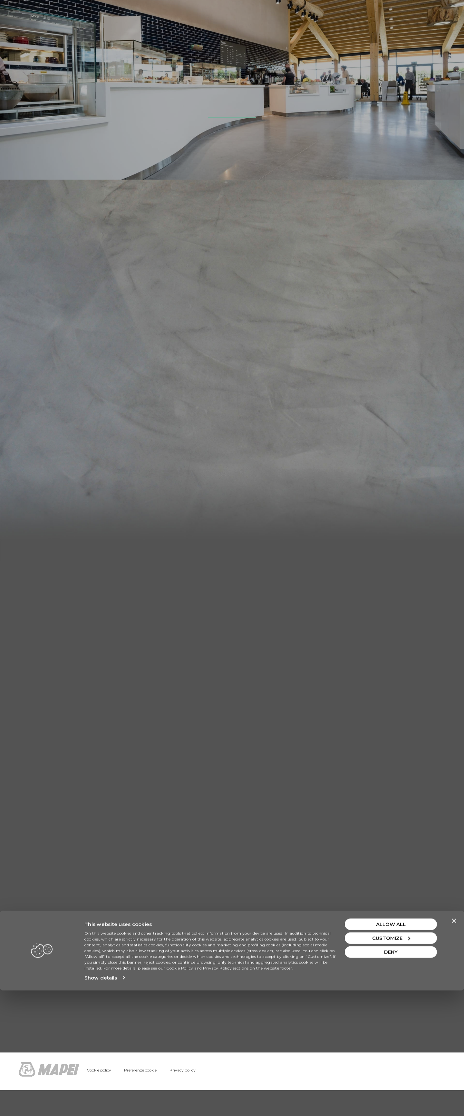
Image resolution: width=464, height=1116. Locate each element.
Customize (391, 1064)
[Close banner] (454, 1046)
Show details (100, 1103)
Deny (391, 1077)
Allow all (391, 1050)
